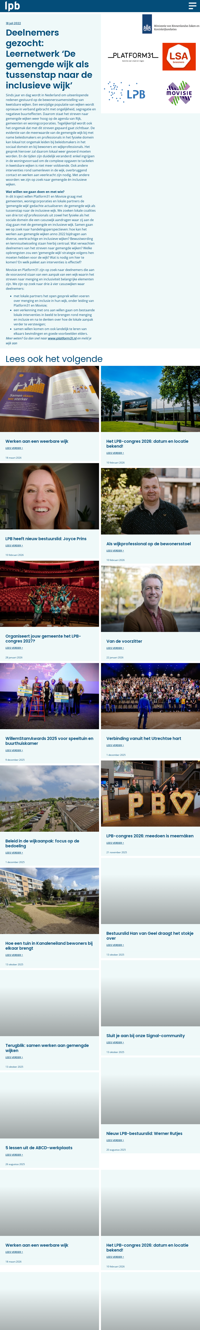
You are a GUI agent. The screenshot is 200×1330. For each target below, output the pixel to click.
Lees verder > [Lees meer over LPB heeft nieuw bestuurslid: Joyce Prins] (14, 545)
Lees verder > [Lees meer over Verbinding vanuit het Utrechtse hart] (115, 745)
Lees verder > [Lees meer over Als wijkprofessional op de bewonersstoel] (115, 551)
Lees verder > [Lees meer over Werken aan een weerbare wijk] (14, 448)
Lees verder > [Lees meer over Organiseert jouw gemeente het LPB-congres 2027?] (14, 648)
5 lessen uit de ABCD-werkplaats (38, 1147)
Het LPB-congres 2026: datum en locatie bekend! (147, 443)
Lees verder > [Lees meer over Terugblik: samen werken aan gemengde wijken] (14, 1057)
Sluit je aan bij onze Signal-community (145, 1035)
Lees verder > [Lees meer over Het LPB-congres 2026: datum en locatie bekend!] (115, 453)
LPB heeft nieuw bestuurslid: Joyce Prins (46, 539)
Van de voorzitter (124, 641)
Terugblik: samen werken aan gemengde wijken (47, 1047)
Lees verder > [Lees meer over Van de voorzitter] (115, 648)
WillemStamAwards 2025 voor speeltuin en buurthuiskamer (49, 740)
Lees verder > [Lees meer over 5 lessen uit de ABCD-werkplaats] (14, 1154)
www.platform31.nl (62, 338)
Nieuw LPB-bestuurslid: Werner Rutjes (144, 1133)
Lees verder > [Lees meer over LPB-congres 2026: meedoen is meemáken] (115, 843)
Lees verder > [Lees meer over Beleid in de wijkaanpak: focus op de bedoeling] (14, 852)
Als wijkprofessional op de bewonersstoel (148, 544)
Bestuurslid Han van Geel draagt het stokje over (150, 935)
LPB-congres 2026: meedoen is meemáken (150, 836)
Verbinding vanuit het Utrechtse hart (143, 738)
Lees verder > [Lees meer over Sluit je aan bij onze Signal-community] (115, 1042)
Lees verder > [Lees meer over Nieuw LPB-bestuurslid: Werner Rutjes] (115, 1140)
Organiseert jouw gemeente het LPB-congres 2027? (43, 638)
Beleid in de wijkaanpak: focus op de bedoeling (42, 843)
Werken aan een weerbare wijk (36, 441)
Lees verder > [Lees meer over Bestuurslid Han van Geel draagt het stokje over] (115, 945)
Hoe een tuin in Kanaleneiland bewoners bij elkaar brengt (49, 945)
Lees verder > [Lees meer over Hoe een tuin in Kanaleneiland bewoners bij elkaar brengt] (14, 955)
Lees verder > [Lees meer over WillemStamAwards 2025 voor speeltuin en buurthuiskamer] (14, 750)
